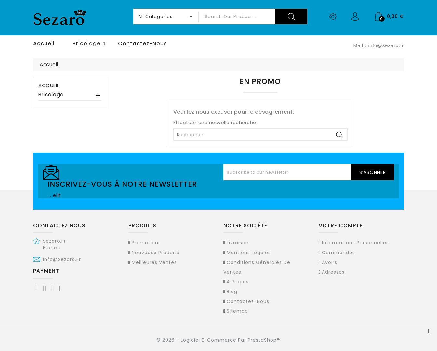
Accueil (48, 85)
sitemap (237, 311)
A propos (238, 282)
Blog (232, 291)
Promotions (146, 243)
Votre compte (341, 225)
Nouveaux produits (155, 252)
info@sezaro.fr (62, 259)
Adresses (333, 272)
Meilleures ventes (154, 262)
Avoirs (329, 262)
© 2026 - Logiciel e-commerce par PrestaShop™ (218, 340)
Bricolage (51, 95)
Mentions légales (249, 252)
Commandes (338, 252)
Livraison (238, 243)
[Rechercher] (260, 134)
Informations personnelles (355, 243)
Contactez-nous (248, 301)
